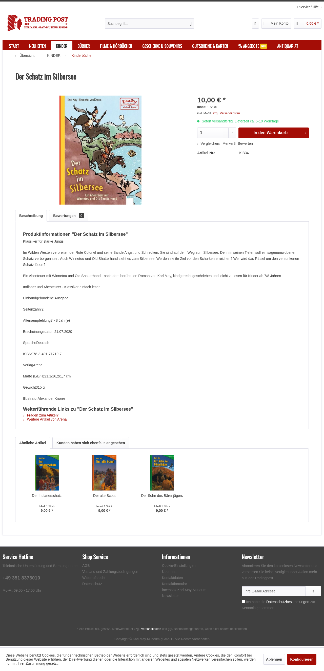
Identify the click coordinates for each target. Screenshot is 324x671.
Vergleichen (208, 145)
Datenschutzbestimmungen (287, 603)
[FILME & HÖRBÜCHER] (116, 46)
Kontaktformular (174, 585)
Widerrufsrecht (93, 579)
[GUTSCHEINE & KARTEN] (210, 46)
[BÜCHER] (83, 46)
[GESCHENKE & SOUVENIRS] (162, 46)
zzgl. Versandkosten (226, 114)
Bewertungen (68, 217)
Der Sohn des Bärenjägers (162, 497)
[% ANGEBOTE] (252, 46)
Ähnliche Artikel (32, 444)
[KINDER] (61, 46)
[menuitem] (149, 24)
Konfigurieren (301, 659)
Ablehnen (274, 659)
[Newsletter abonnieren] (313, 592)
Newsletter (170, 597)
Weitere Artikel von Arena (45, 421)
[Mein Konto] (276, 24)
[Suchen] (190, 24)
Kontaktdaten (172, 579)
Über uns (169, 573)
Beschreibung (31, 217)
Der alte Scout (104, 497)
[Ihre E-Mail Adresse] (274, 592)
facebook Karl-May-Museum (184, 591)
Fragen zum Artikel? (40, 416)
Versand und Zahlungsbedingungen (110, 573)
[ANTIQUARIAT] (287, 46)
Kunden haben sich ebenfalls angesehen (90, 444)
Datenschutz (92, 585)
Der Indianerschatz (47, 497)
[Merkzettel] (255, 24)
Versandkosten (151, 630)
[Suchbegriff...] (149, 24)
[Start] (14, 46)
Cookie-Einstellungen (178, 567)
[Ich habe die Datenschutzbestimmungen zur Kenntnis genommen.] (243, 602)
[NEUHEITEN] (37, 46)
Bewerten (243, 145)
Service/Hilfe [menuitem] (308, 7)
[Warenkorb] (307, 24)
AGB (86, 567)
